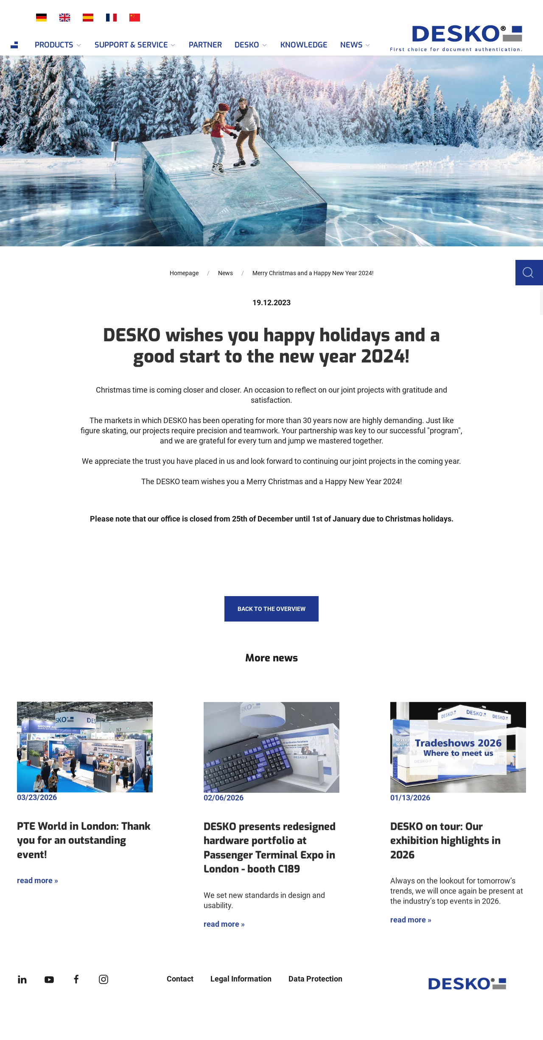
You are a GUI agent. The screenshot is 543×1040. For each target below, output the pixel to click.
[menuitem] (14, 45)
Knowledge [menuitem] (303, 45)
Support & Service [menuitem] (135, 45)
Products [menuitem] (58, 45)
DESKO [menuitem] (251, 45)
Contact (180, 978)
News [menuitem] (355, 45)
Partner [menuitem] (205, 45)
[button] (530, 272)
